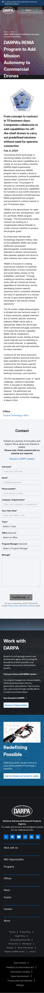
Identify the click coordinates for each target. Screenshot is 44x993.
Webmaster (27, 943)
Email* (5, 478)
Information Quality (20, 971)
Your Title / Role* (9, 510)
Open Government (20, 976)
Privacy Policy (13, 606)
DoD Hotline (20, 962)
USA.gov (20, 985)
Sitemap (10, 947)
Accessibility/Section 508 (20, 940)
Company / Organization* (13, 499)
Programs (9, 866)
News (12, 32)
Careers (8, 909)
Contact (32, 951)
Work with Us (11, 847)
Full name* (7, 467)
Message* (6, 555)
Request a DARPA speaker (22, 459)
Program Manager (14, 544)
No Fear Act (13, 943)
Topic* (5, 521)
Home (6, 32)
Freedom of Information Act (20, 967)
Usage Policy (20, 936)
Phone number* (9, 488)
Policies (12, 932)
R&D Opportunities (14, 859)
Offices (7, 878)
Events (7, 897)
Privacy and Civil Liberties (20, 980)
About (7, 920)
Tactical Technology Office (16, 415)
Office (9, 533)
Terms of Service (28, 606)
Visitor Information (25, 947)
